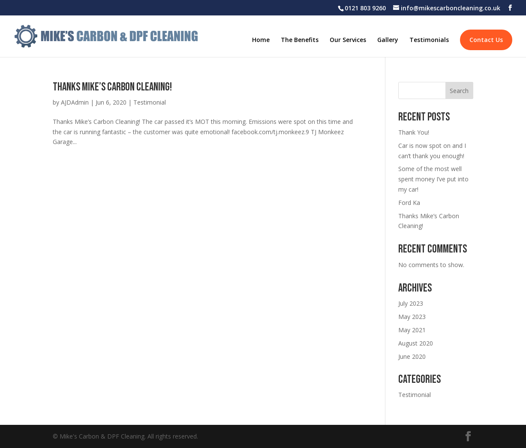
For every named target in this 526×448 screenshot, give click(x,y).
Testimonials (429, 40)
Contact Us (486, 40)
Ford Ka (409, 202)
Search (459, 91)
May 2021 (412, 330)
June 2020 (412, 356)
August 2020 (415, 343)
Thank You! (413, 132)
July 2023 (410, 303)
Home (261, 40)
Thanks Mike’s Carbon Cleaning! (112, 87)
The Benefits (300, 40)
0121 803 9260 (365, 8)
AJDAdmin (75, 102)
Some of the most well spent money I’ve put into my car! (433, 179)
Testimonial (149, 102)
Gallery (387, 40)
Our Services (348, 40)
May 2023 (412, 317)
